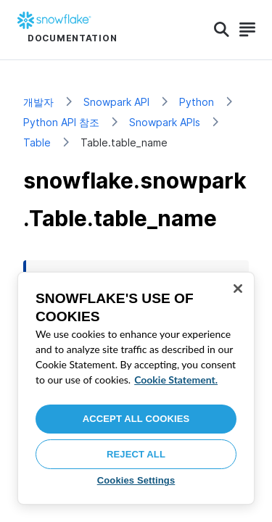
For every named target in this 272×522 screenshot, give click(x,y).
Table (37, 142)
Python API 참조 (61, 122)
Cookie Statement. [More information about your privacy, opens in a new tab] (176, 379)
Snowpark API (116, 102)
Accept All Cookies (136, 418)
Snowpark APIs (164, 122)
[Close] (238, 288)
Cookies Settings (136, 480)
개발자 (38, 102)
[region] (136, 388)
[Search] (221, 29)
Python (196, 102)
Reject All (136, 454)
